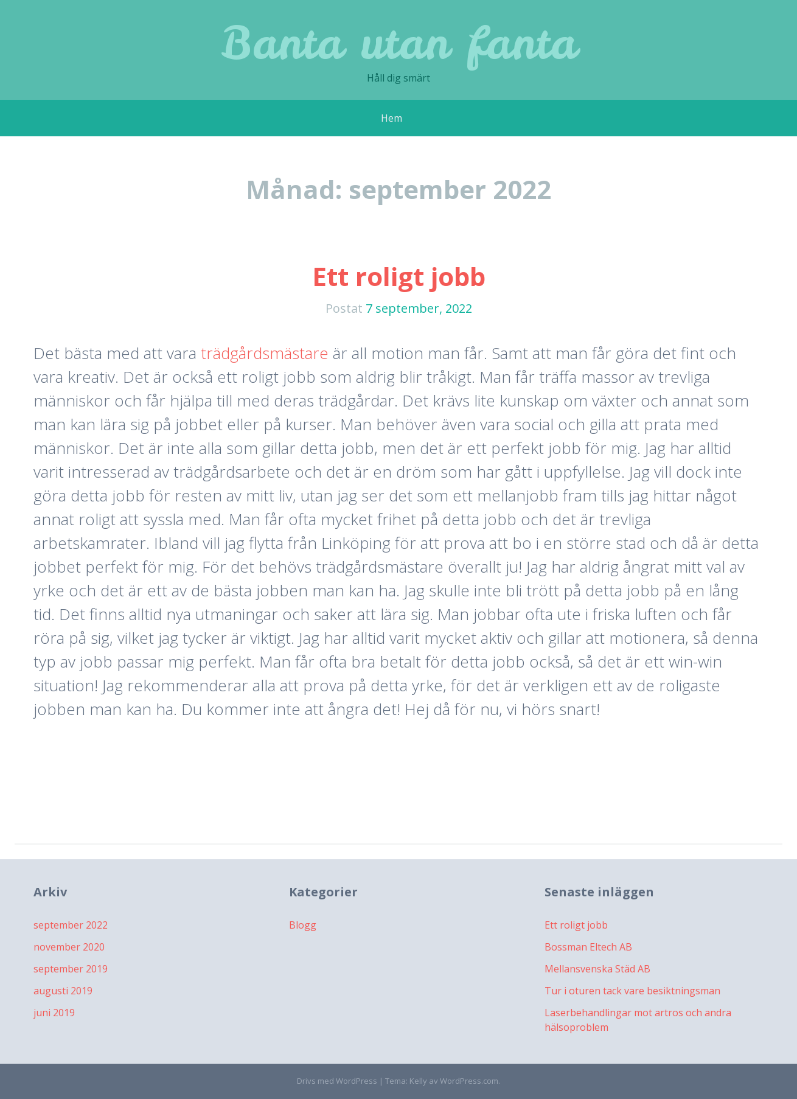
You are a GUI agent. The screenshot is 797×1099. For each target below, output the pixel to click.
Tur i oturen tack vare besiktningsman (632, 990)
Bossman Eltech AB (588, 947)
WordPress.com (469, 1080)
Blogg (302, 925)
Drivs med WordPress (337, 1080)
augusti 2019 (62, 990)
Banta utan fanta (399, 42)
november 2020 (69, 947)
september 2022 (70, 925)
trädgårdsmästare (265, 353)
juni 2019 (54, 1012)
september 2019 (70, 968)
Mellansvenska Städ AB (597, 968)
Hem (391, 118)
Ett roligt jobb (399, 276)
